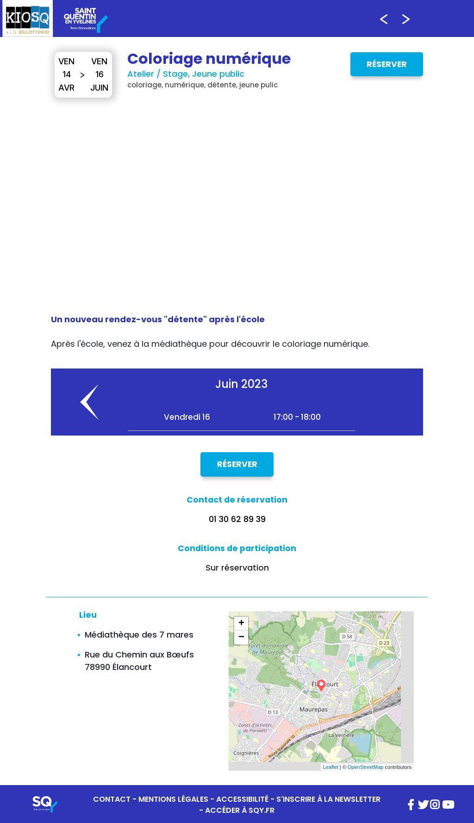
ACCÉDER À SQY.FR (239, 810)
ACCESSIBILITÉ (242, 799)
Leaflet (330, 767)
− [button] (241, 638)
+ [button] (241, 624)
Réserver (387, 64)
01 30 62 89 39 (237, 519)
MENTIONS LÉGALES (173, 799)
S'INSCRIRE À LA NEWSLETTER (328, 799)
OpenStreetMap (366, 767)
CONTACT (112, 799)
